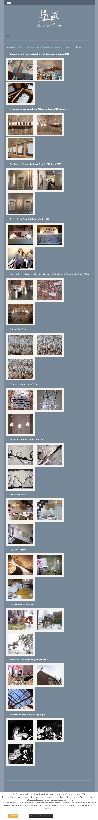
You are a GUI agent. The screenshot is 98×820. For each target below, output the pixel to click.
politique (49, 808)
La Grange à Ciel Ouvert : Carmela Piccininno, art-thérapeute (39, 47)
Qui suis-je (68, 47)
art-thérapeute (62, 791)
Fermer (13, 816)
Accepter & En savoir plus (41, 816)
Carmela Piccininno (52, 791)
